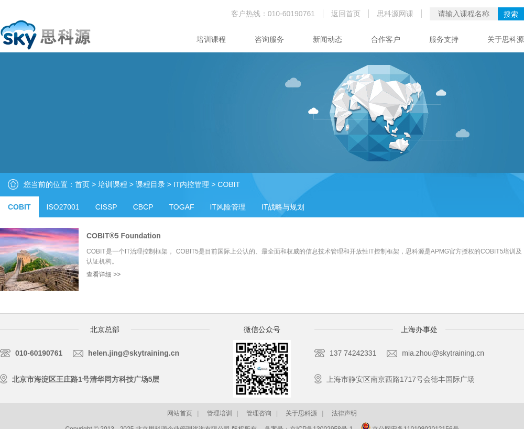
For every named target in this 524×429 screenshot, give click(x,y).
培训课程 (211, 39)
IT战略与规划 (282, 207)
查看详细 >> (103, 274)
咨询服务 (269, 39)
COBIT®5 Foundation (123, 236)
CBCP (143, 207)
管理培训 (219, 413)
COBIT (228, 184)
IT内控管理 (191, 184)
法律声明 (344, 413)
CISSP (106, 207)
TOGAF (181, 207)
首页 (82, 184)
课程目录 (150, 184)
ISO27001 (63, 207)
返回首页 (346, 13)
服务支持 (443, 39)
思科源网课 (395, 13)
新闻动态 (327, 39)
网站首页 (179, 413)
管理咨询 (258, 413)
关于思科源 (505, 39)
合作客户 (385, 39)
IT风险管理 (228, 207)
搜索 (511, 14)
